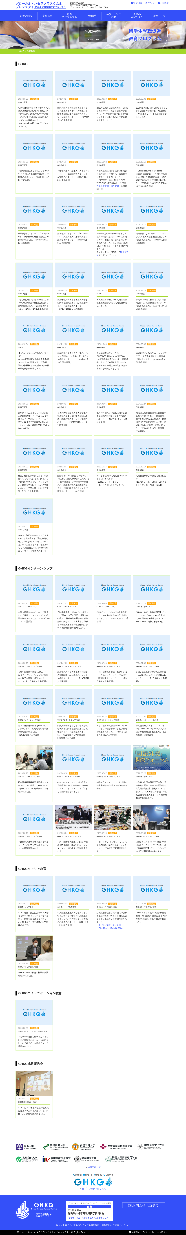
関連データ (159, 16)
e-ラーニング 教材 (113, 15)
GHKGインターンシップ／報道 (108, 776)
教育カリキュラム (69, 15)
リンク (151, 3)
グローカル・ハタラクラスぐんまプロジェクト (90, 1218)
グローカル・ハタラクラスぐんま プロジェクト (41, 5)
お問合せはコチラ (143, 1205)
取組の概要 (26, 16)
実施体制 (47, 16)
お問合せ (164, 3)
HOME (21, 51)
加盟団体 (137, 3)
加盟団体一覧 (94, 1167)
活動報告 (92, 16)
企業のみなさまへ (137, 15)
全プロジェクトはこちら (94, 1188)
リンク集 (150, 1232)
